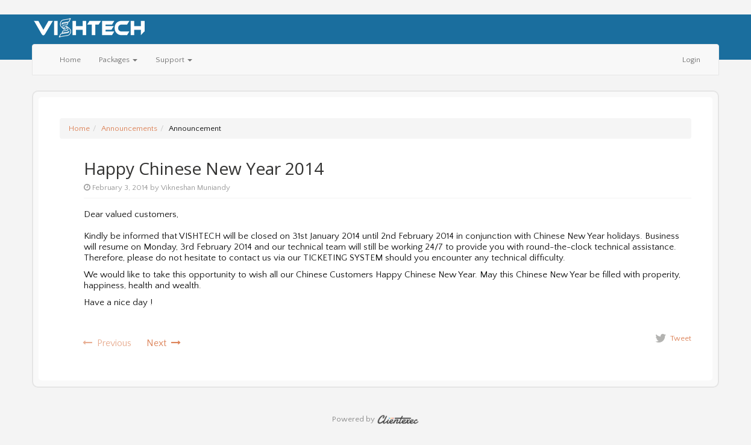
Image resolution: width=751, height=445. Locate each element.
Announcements (129, 128)
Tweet (680, 338)
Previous (107, 343)
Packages (118, 59)
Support (174, 59)
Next (163, 343)
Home (70, 59)
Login (691, 59)
